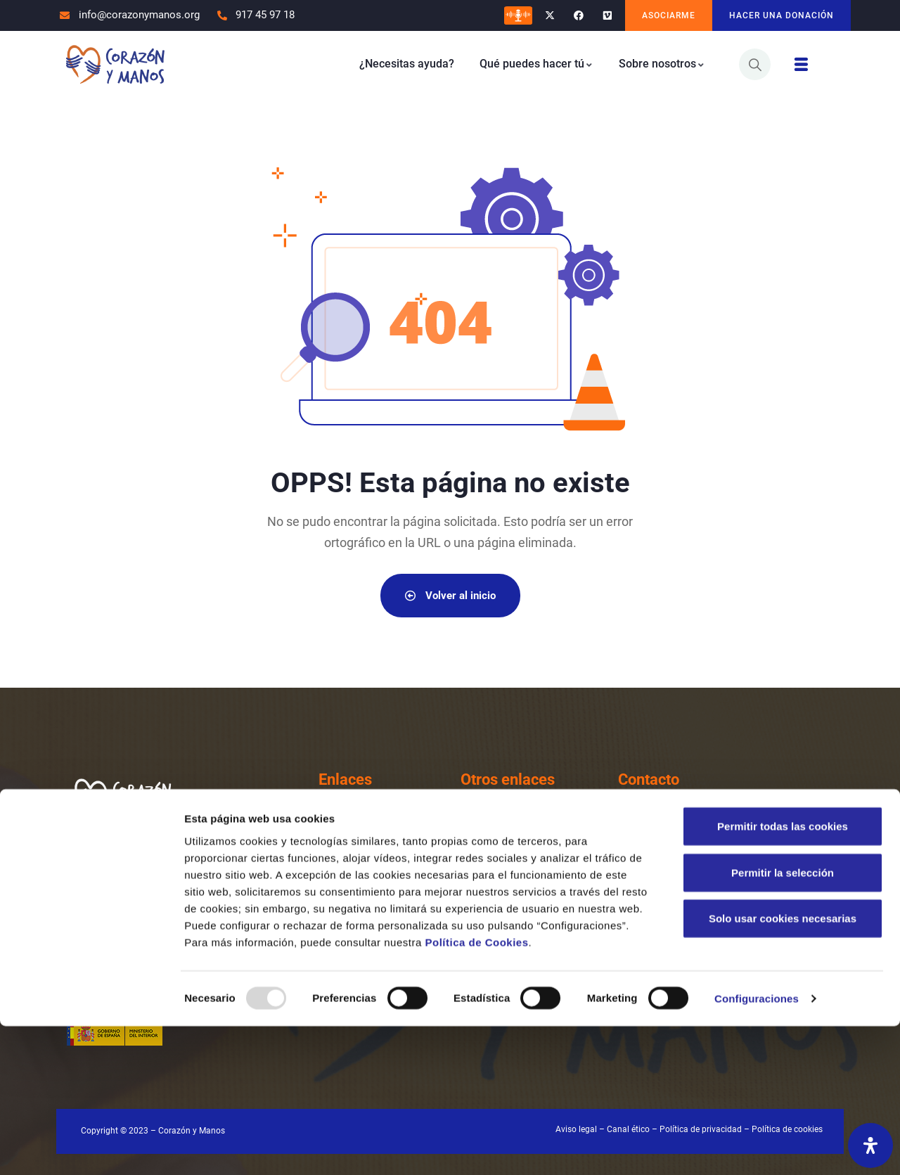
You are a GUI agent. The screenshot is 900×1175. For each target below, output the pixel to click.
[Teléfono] (635, 830)
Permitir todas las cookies (782, 975)
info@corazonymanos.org (735, 894)
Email (677, 874)
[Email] (635, 889)
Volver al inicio (450, 595)
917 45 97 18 (699, 835)
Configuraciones (756, 1147)
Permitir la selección (782, 1021)
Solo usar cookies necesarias (782, 1067)
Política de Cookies (476, 1090)
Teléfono (685, 815)
